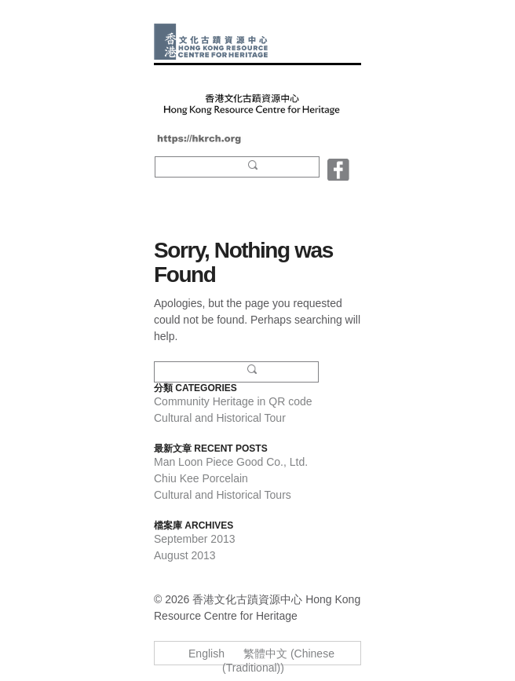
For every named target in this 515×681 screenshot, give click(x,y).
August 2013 (185, 555)
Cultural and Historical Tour (220, 418)
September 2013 (195, 539)
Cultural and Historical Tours (222, 495)
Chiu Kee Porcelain (201, 478)
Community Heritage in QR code (233, 401)
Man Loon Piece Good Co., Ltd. (231, 462)
